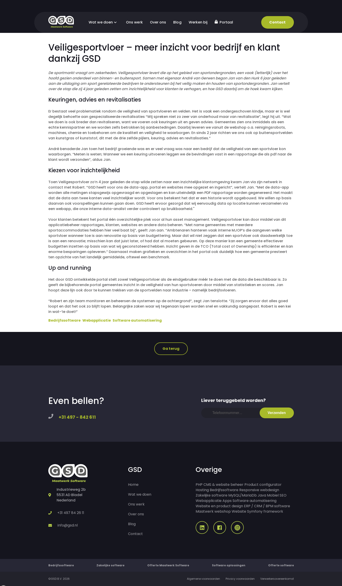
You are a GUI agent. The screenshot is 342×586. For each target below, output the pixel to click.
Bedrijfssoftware (64, 320)
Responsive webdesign (259, 490)
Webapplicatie (96, 320)
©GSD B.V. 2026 (59, 579)
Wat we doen (104, 22)
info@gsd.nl (68, 525)
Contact (277, 22)
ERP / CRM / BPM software (267, 506)
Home (133, 484)
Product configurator (263, 484)
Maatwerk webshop (213, 511)
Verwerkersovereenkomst (277, 579)
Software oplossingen (228, 565)
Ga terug (171, 348)
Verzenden (277, 413)
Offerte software (281, 565)
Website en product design (219, 506)
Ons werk (134, 22)
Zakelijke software (211, 495)
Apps (227, 500)
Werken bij (198, 22)
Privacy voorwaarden (240, 579)
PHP (199, 484)
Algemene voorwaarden (203, 579)
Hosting (202, 490)
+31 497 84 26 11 (70, 512)
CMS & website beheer (223, 484)
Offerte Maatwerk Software (168, 565)
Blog (177, 22)
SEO (283, 495)
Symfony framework (265, 511)
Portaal (224, 22)
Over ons (158, 22)
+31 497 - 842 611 (77, 417)
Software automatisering (137, 320)
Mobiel (273, 495)
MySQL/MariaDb (242, 495)
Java (262, 495)
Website (239, 511)
